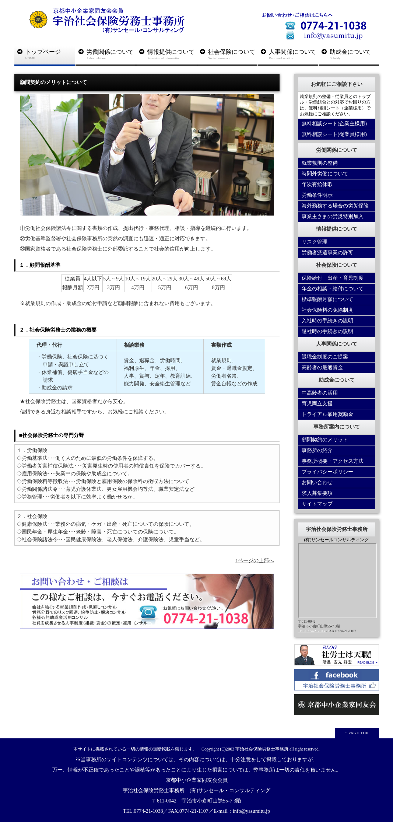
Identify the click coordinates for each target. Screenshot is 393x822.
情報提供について (172, 55)
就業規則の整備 (320, 163)
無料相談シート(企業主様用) (334, 123)
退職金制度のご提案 (325, 357)
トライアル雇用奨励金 (327, 414)
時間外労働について (325, 173)
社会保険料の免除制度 (327, 310)
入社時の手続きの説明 (327, 320)
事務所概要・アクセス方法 (333, 461)
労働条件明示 (317, 195)
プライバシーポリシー (327, 472)
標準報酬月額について (327, 299)
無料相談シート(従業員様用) (334, 134)
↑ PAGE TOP (357, 733)
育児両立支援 (317, 403)
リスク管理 (314, 242)
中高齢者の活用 (320, 393)
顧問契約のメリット (325, 440)
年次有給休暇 (317, 184)
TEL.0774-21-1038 (312, 631)
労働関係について (111, 55)
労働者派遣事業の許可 (327, 252)
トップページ (50, 55)
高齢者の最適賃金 (322, 367)
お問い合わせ (317, 482)
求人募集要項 (317, 493)
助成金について (354, 55)
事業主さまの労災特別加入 (333, 216)
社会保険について (232, 55)
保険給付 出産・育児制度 (333, 278)
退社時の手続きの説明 (327, 331)
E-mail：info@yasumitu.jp (242, 811)
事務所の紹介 (317, 450)
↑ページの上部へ (254, 560)
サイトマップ (317, 504)
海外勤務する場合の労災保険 (335, 206)
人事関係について (293, 55)
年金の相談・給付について (333, 288)
